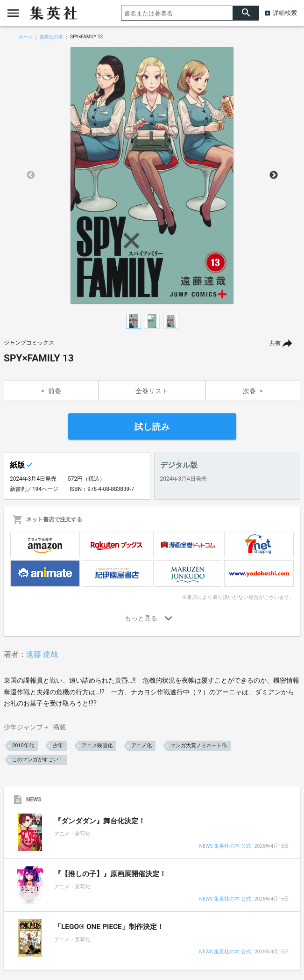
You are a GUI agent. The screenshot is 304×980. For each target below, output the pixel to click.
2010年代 (23, 745)
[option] (152, 175)
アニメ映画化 (97, 745)
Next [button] (273, 175)
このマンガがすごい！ (38, 760)
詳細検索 (285, 12)
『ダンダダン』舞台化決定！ (99, 821)
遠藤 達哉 (42, 654)
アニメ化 (141, 745)
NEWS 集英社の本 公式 (225, 846)
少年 (58, 745)
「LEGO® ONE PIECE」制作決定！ (109, 926)
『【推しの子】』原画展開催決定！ (110, 874)
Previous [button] (30, 175)
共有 (275, 343)
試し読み (152, 427)
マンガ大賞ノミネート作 (198, 745)
